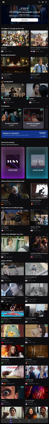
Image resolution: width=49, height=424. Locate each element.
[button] (25, 25)
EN (43, 2)
